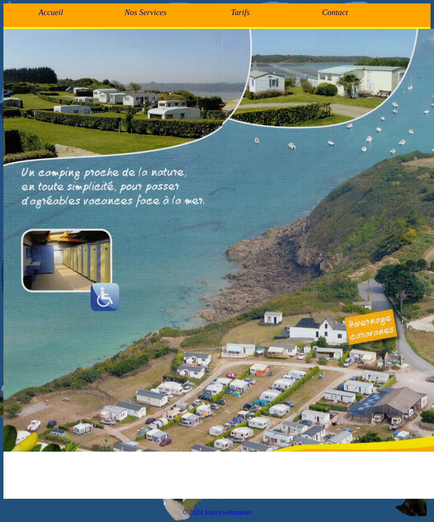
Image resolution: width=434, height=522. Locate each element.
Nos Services (145, 12)
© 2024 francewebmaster (216, 512)
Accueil (51, 12)
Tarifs (240, 12)
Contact (335, 12)
